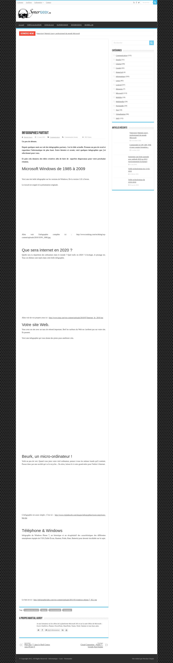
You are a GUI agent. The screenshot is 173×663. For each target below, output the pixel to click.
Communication (55, 137)
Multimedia (120, 102)
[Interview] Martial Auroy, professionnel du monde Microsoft (58, 33)
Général (118, 64)
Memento (119, 89)
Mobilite (119, 97)
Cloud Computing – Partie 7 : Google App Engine (89, 645)
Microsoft (119, 93)
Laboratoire (38, 2)
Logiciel (119, 85)
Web (117, 118)
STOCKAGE (49, 25)
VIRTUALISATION (34, 25)
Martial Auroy (28, 137)
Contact (48, 2)
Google (118, 68)
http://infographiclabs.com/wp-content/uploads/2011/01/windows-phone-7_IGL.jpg (65, 600)
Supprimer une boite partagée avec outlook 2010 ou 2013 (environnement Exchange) (138, 159)
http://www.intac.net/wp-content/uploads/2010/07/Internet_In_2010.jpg (76, 318)
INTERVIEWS (76, 25)
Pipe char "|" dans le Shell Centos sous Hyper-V (38, 645)
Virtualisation (120, 114)
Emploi (118, 60)
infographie (55, 610)
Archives (29, 2)
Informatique (120, 76)
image (44, 610)
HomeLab (119, 72)
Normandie (120, 106)
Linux (118, 81)
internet (67, 610)
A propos (20, 2)
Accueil (21, 25)
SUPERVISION (62, 25)
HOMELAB (89, 25)
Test (117, 110)
